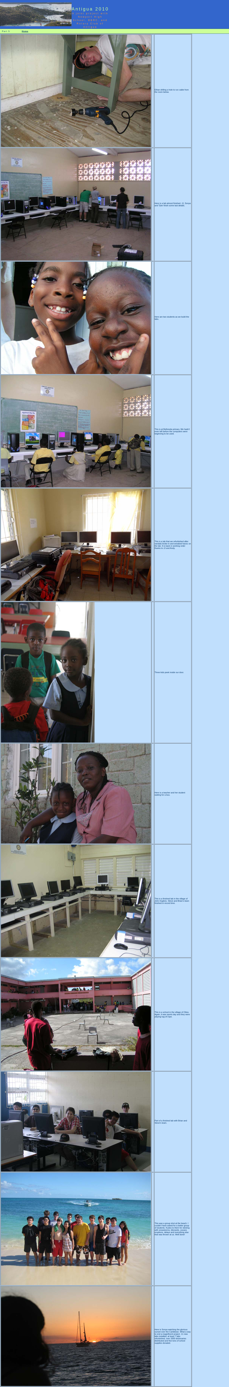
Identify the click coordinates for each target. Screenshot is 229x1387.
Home (25, 31)
